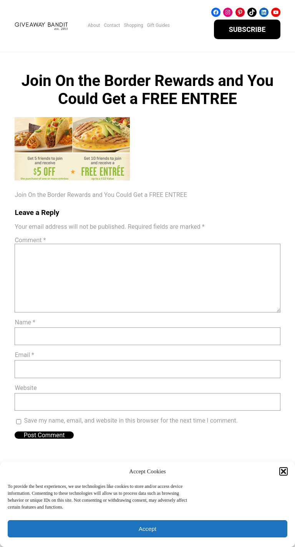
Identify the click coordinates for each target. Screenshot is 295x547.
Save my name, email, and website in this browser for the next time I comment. (131, 420)
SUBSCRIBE (247, 29)
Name (25, 322)
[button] (283, 471)
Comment (30, 240)
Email (24, 355)
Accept (147, 529)
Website (25, 388)
